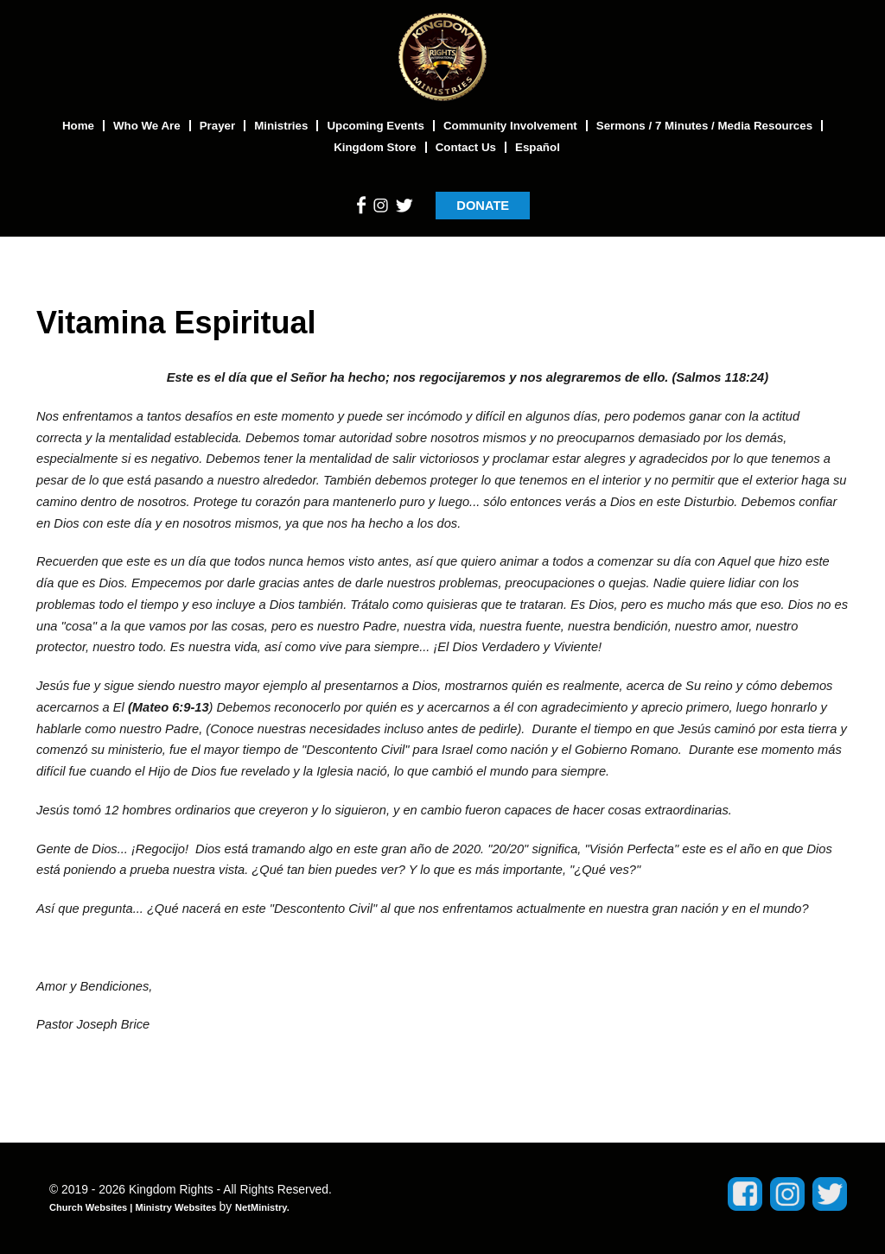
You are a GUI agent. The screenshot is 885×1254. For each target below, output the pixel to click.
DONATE (482, 205)
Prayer (218, 125)
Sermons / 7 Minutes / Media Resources (704, 125)
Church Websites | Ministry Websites (134, 1207)
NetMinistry (261, 1207)
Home (78, 125)
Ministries (281, 125)
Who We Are (147, 125)
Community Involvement (510, 125)
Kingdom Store (375, 147)
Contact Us (466, 147)
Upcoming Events (375, 125)
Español (537, 147)
